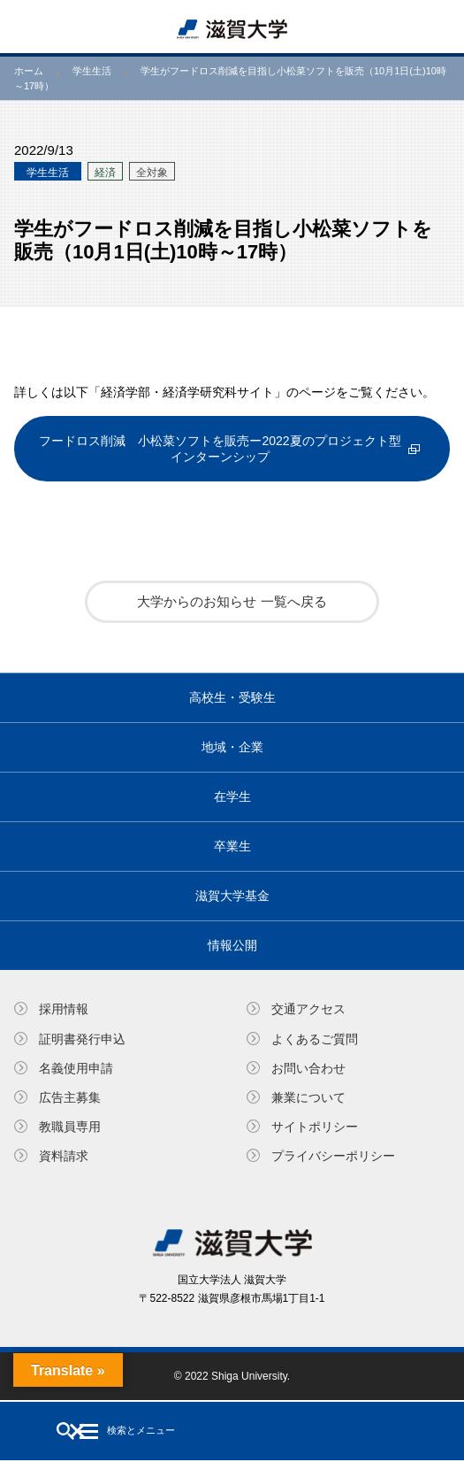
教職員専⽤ (70, 1127)
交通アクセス (308, 1009)
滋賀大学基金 (232, 896)
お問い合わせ (308, 1068)
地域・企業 (232, 747)
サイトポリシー (314, 1127)
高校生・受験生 (232, 697)
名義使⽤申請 (76, 1068)
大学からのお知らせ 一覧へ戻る (231, 601)
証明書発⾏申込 (82, 1039)
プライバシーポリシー (333, 1156)
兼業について (308, 1097)
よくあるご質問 (314, 1039)
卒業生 (232, 846)
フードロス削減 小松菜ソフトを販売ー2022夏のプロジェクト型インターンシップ (219, 449)
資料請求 (63, 1156)
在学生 (232, 796)
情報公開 (232, 945)
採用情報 (63, 1009)
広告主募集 (70, 1097)
